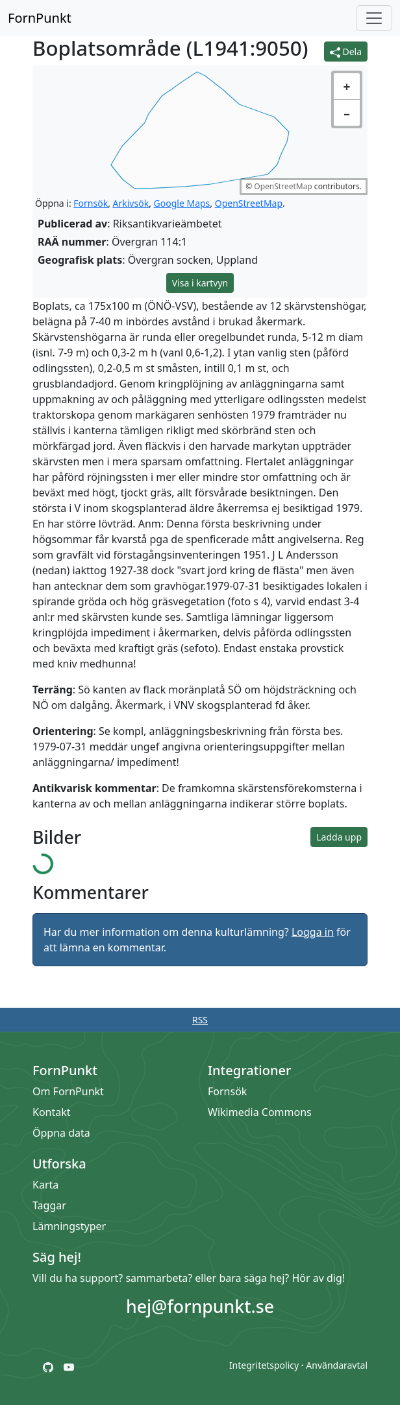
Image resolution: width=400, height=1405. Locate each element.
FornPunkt (39, 18)
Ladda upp (339, 837)
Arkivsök (131, 203)
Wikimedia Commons (260, 1112)
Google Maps (182, 203)
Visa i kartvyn (200, 283)
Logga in (313, 932)
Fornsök (90, 203)
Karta (45, 1185)
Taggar (49, 1205)
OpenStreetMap (283, 186)
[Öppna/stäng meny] (374, 18)
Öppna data (61, 1133)
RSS (200, 1020)
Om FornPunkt (68, 1091)
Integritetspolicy (264, 1365)
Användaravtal (337, 1365)
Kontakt (51, 1112)
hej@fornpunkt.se (200, 1306)
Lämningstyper (69, 1226)
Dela (346, 51)
